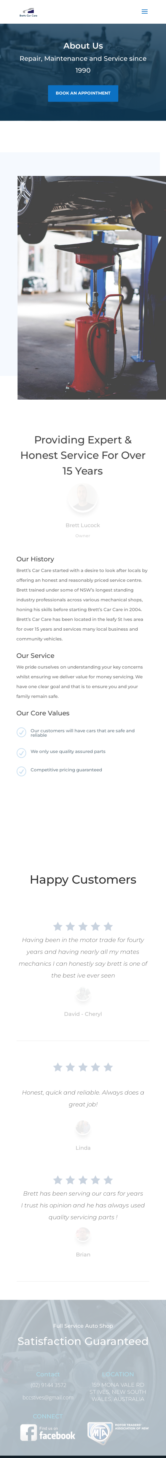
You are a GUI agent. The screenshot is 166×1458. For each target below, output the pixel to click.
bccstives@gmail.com (48, 1402)
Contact (48, 1379)
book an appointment (83, 91)
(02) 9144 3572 (47, 1389)
